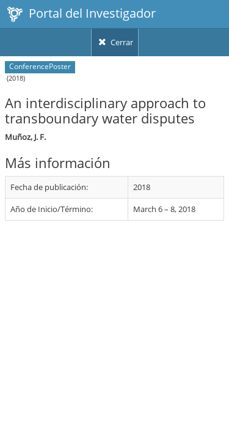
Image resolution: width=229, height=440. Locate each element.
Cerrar (114, 42)
